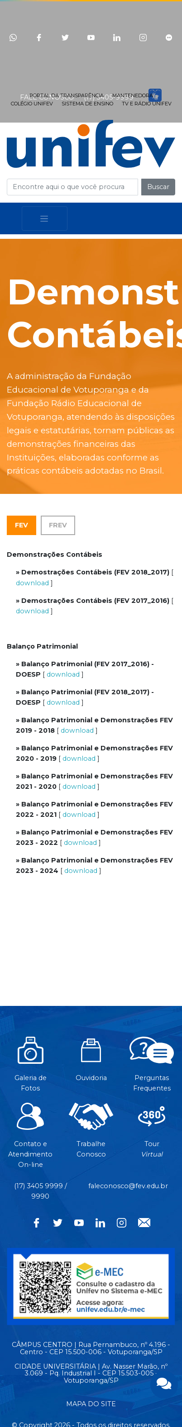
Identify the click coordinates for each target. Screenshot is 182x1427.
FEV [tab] (21, 525)
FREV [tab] (58, 525)
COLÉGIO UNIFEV (32, 103)
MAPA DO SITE (91, 1404)
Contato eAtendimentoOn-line (30, 1139)
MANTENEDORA (132, 95)
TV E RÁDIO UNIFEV (147, 103)
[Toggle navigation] (44, 218)
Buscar (158, 187)
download (32, 583)
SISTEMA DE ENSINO (87, 103)
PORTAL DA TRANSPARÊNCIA (66, 95)
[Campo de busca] (72, 187)
